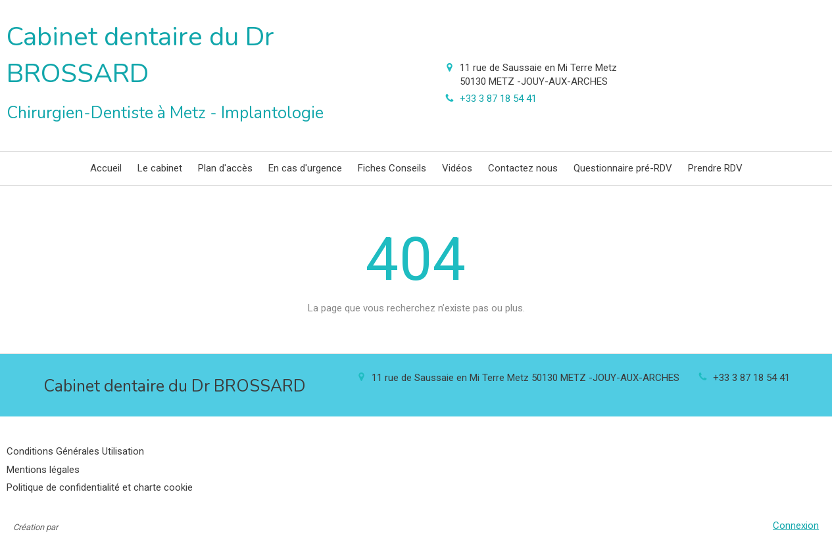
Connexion (796, 525)
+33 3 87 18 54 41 (498, 98)
